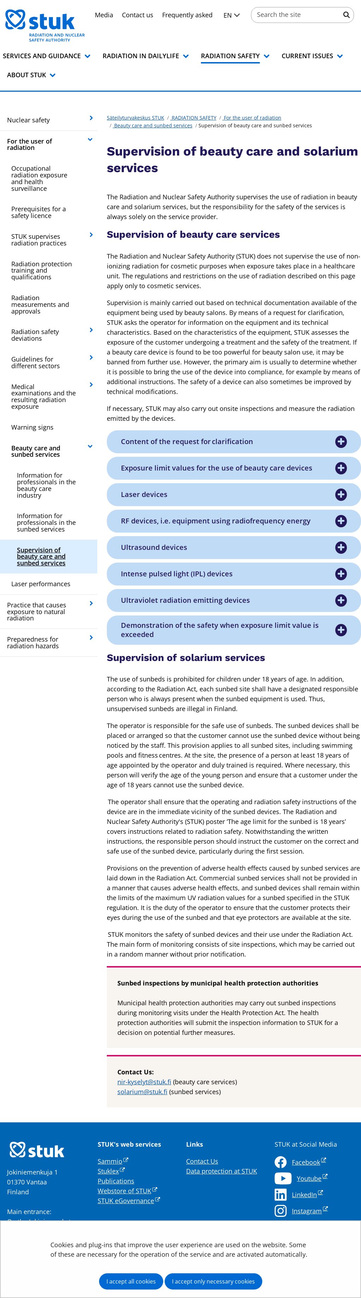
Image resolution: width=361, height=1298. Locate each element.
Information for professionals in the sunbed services (46, 522)
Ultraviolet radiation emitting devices (185, 600)
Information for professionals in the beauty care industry (46, 485)
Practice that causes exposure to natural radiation (36, 612)
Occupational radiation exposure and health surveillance (39, 178)
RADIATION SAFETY (193, 117)
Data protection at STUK (221, 1171)
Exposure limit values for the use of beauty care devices (216, 468)
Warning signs (32, 427)
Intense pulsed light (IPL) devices (177, 573)
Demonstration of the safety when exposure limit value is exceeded (220, 630)
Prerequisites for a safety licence (38, 212)
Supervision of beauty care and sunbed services (41, 557)
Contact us (137, 15)
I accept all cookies (131, 1281)
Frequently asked (187, 15)
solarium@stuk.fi (142, 1091)
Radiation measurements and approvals (40, 304)
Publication (114, 1181)
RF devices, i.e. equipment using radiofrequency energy (216, 521)
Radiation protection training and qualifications (41, 270)
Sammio (113, 1161)
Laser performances (41, 584)
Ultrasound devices (154, 547)
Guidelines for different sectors (35, 362)
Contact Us (202, 1161)
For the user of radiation (29, 144)
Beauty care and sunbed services (35, 451)
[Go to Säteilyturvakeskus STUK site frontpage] (63, 25)
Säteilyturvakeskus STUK (135, 117)
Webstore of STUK (127, 1191)
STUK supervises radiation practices (39, 239)
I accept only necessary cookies (213, 1281)
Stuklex (111, 1171)
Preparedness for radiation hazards (33, 642)
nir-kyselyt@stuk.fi (144, 1082)
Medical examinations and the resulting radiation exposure (43, 396)
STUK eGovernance (129, 1200)
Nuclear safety (28, 120)
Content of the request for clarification (187, 441)
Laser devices (145, 494)
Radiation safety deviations (35, 334)
